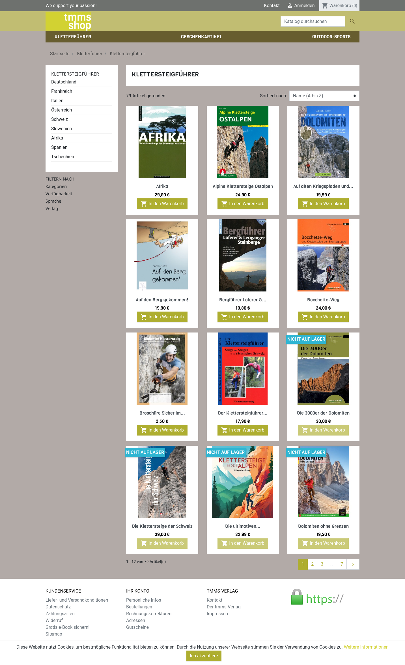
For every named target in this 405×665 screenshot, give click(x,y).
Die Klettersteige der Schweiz (162, 526)
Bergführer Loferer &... (242, 300)
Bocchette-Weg (323, 300)
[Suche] (313, 21)
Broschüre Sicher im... (162, 413)
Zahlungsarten (60, 613)
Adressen (135, 620)
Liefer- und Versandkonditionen (77, 600)
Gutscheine (137, 627)
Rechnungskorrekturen (148, 613)
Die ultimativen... (242, 526)
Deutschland (63, 82)
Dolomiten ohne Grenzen (323, 526)
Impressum (218, 613)
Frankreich (61, 91)
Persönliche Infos (143, 600)
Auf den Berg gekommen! (162, 300)
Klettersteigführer (75, 74)
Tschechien (62, 156)
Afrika (57, 138)
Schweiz (59, 119)
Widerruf (54, 620)
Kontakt (272, 5)
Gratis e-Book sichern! (67, 627)
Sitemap (54, 634)
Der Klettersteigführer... (243, 413)
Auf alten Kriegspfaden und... (323, 186)
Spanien (59, 147)
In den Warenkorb (162, 203)
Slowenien (61, 128)
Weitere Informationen (366, 653)
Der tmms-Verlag (224, 607)
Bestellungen (139, 607)
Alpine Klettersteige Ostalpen (243, 186)
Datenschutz (58, 607)
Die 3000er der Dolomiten (323, 413)
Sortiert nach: (273, 95)
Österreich (61, 110)
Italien (57, 100)
